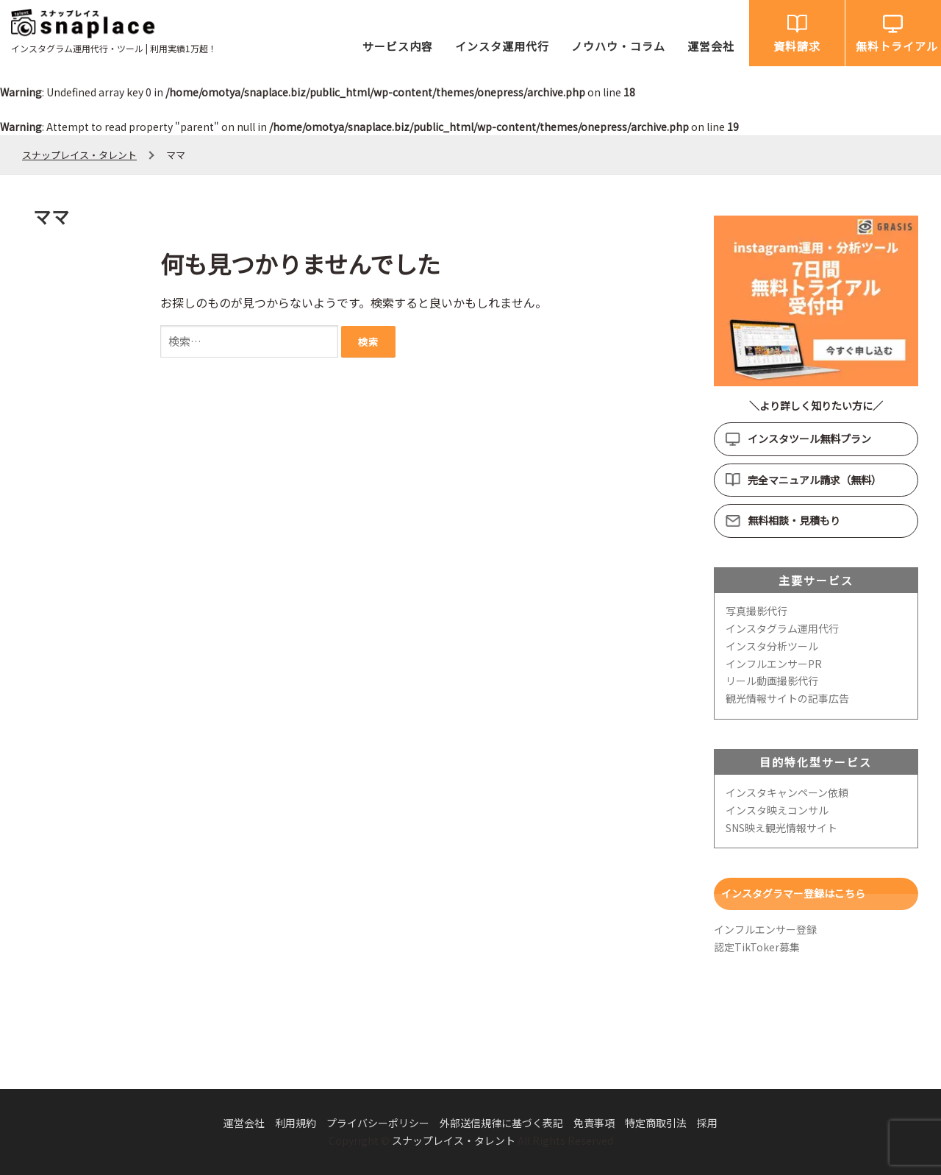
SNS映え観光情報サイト (781, 827)
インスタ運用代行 (502, 46)
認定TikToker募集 (757, 947)
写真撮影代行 (756, 610)
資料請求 (796, 46)
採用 (707, 1122)
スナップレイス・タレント (453, 1140)
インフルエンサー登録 (765, 929)
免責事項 (594, 1122)
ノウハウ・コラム (618, 46)
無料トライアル (897, 46)
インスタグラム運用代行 (782, 628)
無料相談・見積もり (794, 520)
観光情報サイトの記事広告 (787, 698)
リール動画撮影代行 (772, 680)
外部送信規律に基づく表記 (501, 1122)
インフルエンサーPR (774, 663)
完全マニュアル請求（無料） (814, 479)
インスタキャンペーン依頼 (787, 792)
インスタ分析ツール (772, 646)
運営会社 (710, 46)
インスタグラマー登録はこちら (793, 893)
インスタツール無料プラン (809, 438)
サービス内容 (397, 46)
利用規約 (295, 1122)
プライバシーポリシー (377, 1122)
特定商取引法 (656, 1122)
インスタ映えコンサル (777, 810)
